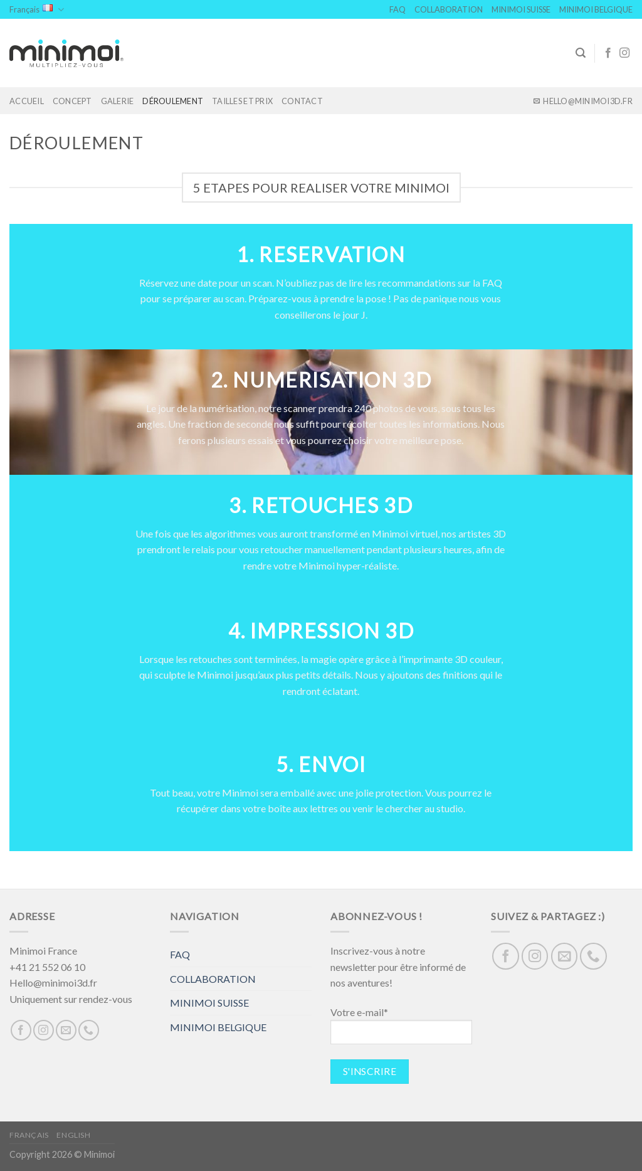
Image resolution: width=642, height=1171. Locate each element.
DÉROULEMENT (172, 101)
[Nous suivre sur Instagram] (624, 53)
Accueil (26, 101)
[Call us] (88, 1030)
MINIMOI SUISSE (521, 9)
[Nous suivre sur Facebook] (608, 53)
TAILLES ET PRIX (242, 101)
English (73, 1135)
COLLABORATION (448, 9)
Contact (302, 101)
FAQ (397, 9)
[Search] (581, 53)
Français (36, 10)
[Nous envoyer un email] (66, 1030)
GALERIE (117, 101)
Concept (72, 101)
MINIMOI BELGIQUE (596, 9)
